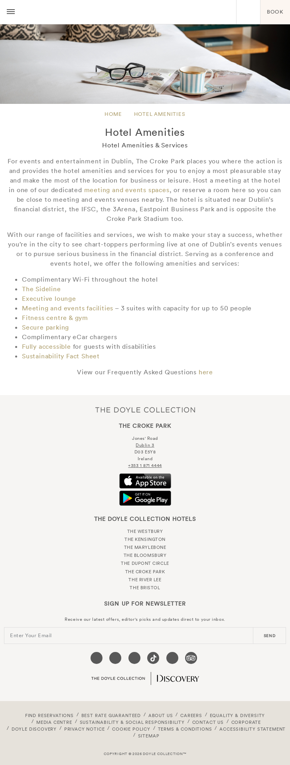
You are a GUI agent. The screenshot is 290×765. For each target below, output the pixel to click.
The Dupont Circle (145, 563)
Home (113, 114)
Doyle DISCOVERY (34, 729)
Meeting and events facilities (67, 308)
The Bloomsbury (145, 555)
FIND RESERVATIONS (49, 715)
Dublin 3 (145, 445)
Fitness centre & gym (56, 318)
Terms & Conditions (185, 729)
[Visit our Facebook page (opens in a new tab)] (97, 658)
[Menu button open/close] (11, 12)
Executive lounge (49, 298)
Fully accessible (46, 346)
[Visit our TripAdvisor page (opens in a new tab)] (191, 658)
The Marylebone (145, 547)
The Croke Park (128, 12)
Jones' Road (145, 438)
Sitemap (149, 736)
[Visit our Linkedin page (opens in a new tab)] (172, 658)
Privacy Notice (84, 729)
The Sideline (41, 289)
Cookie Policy (131, 729)
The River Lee (144, 579)
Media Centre (54, 722)
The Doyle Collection (145, 410)
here (206, 372)
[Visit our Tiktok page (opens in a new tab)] (153, 658)
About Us (160, 715)
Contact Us (208, 722)
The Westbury (145, 531)
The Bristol (145, 587)
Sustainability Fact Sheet (61, 356)
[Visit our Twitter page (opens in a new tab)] (115, 658)
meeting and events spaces (127, 190)
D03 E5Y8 (145, 452)
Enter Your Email (31, 635)
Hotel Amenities (159, 114)
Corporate (246, 722)
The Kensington (145, 539)
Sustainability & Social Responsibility (132, 722)
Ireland (145, 458)
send (270, 636)
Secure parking (45, 327)
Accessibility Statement (252, 729)
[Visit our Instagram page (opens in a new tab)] (134, 658)
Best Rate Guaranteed (111, 715)
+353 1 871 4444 (145, 465)
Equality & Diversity (237, 715)
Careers (191, 715)
